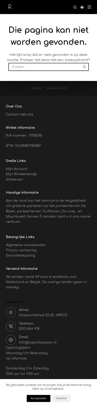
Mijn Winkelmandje (21, 174)
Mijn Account (16, 169)
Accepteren (38, 398)
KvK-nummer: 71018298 (24, 135)
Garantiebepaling (20, 255)
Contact (37, 88)
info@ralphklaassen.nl (37, 342)
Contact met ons (19, 114)
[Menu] (89, 7)
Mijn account (57, 88)
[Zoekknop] (85, 67)
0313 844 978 (29, 329)
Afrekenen (14, 179)
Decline (61, 398)
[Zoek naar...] (44, 67)
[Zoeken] (75, 7)
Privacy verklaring (21, 250)
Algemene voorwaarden (26, 245)
